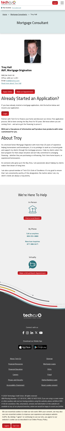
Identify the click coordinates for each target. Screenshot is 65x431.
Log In (55, 3)
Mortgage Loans (49, 364)
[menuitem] (8, 3)
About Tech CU (15, 358)
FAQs (49, 369)
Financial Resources (15, 364)
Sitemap (49, 358)
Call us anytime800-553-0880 (32, 234)
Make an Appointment (25, 91)
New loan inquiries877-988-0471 (32, 242)
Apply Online (7, 91)
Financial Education (15, 369)
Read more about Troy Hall (11, 83)
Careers (15, 374)
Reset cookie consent (49, 385)
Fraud (49, 374)
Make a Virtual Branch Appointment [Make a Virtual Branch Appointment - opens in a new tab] (32, 273)
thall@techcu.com (12, 80)
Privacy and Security (15, 379)
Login (5, 113)
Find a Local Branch (32, 218)
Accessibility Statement (15, 385)
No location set (16, 8)
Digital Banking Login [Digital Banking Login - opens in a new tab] (49, 379)
